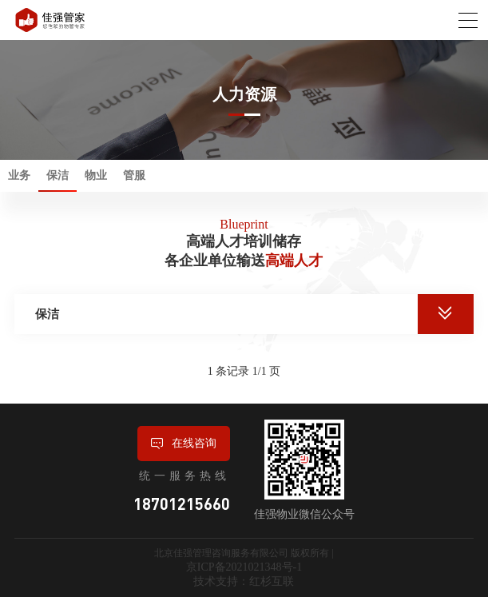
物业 (96, 175)
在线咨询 (183, 443)
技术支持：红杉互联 (243, 581)
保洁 (57, 175)
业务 (19, 175)
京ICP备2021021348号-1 (244, 567)
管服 (134, 175)
